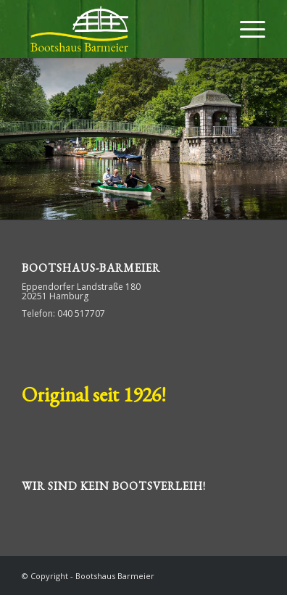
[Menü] (245, 29)
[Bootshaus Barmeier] (119, 29)
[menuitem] (245, 29)
